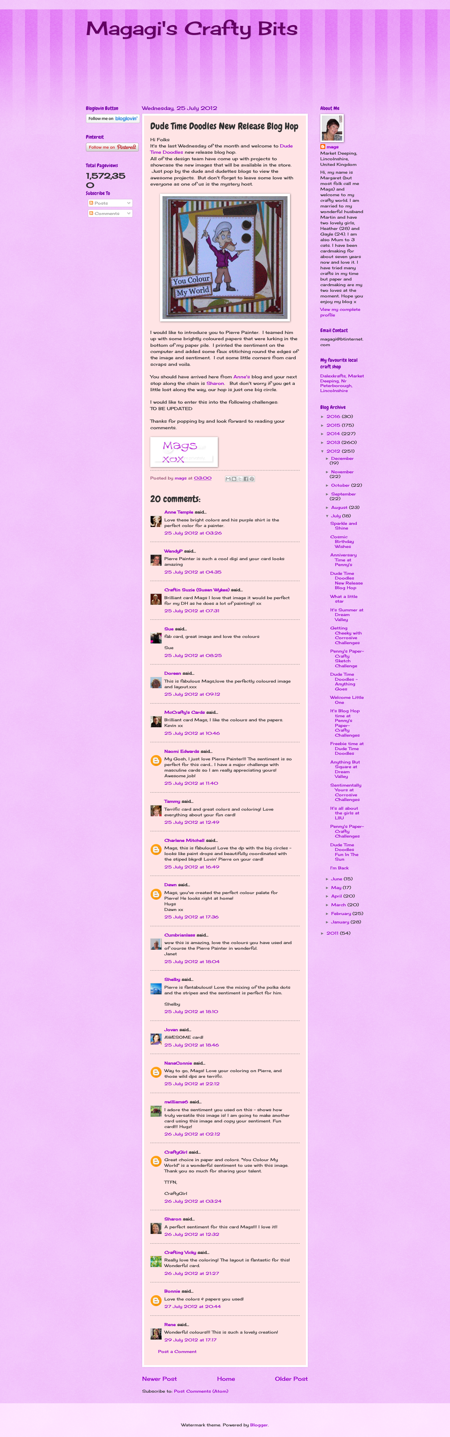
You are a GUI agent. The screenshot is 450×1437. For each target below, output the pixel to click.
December (342, 458)
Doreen (172, 673)
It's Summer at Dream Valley (346, 614)
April (337, 895)
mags (332, 146)
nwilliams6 (176, 1101)
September (343, 493)
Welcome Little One (347, 699)
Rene (170, 1324)
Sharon (215, 383)
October (341, 485)
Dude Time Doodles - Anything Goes (344, 681)
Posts (98, 203)
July (336, 515)
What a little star (344, 599)
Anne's (242, 376)
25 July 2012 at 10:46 (192, 733)
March (339, 904)
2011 (333, 933)
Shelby (172, 979)
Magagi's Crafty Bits (192, 28)
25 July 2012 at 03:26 (193, 532)
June (337, 878)
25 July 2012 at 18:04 (192, 961)
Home (226, 1378)
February (341, 913)
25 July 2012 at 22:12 (192, 1083)
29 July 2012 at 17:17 (190, 1339)
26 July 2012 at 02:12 (192, 1133)
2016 (334, 416)
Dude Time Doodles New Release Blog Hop (346, 580)
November (342, 471)
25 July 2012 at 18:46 (191, 1044)
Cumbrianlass (179, 934)
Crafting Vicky (180, 1252)
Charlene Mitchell (184, 840)
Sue (168, 628)
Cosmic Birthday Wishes (342, 541)
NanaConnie (178, 1063)
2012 (334, 451)
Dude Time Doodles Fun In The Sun (344, 852)
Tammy (172, 801)
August (340, 507)
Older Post (291, 1378)
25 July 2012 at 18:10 (191, 1011)
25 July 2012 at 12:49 (191, 822)
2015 (334, 425)
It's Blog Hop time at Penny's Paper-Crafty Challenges (345, 722)
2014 (334, 433)
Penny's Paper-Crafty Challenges (347, 831)
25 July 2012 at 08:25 (193, 655)
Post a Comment (177, 1351)
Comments (104, 213)
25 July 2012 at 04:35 (193, 571)
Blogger (259, 1424)
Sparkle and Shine (343, 525)
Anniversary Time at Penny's (343, 559)
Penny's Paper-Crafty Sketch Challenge (347, 658)
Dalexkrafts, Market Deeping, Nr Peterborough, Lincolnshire (342, 383)
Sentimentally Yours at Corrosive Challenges (345, 792)
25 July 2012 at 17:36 (191, 916)
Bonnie (172, 1291)
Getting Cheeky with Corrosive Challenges (346, 635)
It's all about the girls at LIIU (344, 813)
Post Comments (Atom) (201, 1391)
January (341, 921)
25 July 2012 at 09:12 (192, 694)
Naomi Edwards (181, 751)
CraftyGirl (175, 1152)
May (337, 887)
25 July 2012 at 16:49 (191, 866)
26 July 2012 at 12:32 (191, 1234)
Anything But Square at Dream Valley (345, 769)
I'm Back (339, 867)
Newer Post (159, 1378)
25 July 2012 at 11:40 (191, 783)
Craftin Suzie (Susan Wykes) (196, 589)
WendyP (173, 551)
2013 (334, 442)
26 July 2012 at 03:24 (193, 1201)
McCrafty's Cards (184, 712)
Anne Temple (178, 512)
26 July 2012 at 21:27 (191, 1273)
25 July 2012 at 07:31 (191, 610)
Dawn (170, 884)
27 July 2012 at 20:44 (192, 1306)
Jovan (171, 1029)
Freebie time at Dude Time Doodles (347, 748)
